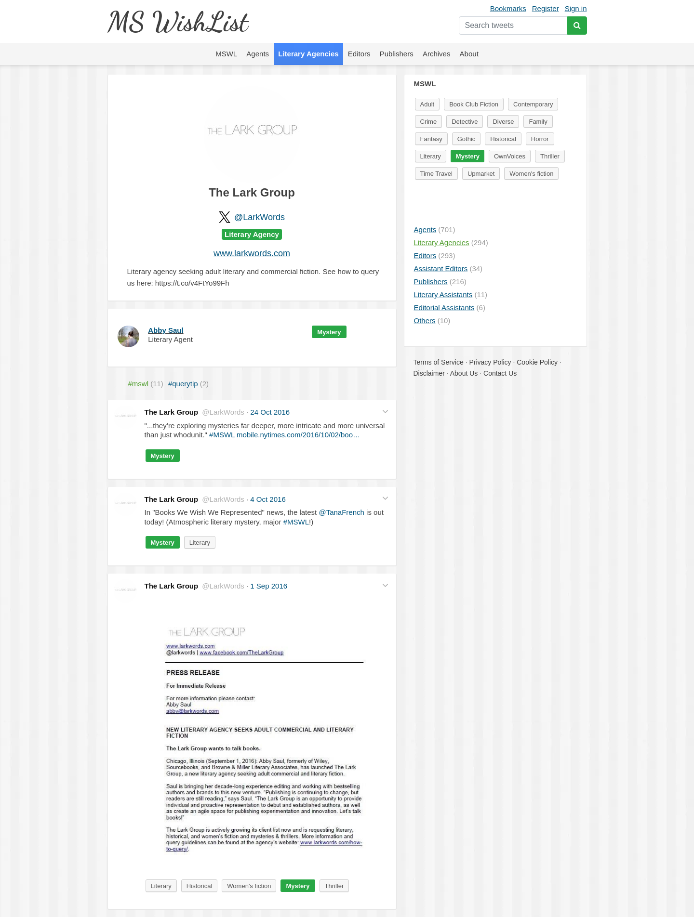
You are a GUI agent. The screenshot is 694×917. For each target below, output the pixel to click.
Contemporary (533, 104)
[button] (385, 411)
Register (545, 8)
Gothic (466, 139)
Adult (427, 104)
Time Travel (436, 173)
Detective (465, 121)
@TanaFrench (341, 512)
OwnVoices (509, 156)
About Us (464, 373)
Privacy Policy (490, 362)
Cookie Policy (537, 362)
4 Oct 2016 (267, 499)
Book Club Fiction (473, 104)
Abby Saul (165, 330)
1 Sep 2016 (268, 586)
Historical (199, 886)
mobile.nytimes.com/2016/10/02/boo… (298, 435)
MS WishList (177, 21)
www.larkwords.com (252, 253)
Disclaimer (429, 373)
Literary (199, 542)
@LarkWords (259, 217)
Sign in (576, 8)
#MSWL (222, 435)
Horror (540, 139)
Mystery (329, 332)
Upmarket (480, 173)
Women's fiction (249, 886)
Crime (428, 121)
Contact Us (500, 373)
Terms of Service (439, 362)
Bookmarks (508, 8)
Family (538, 121)
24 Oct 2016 (270, 412)
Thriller (334, 886)
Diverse (503, 121)
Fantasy (431, 139)
